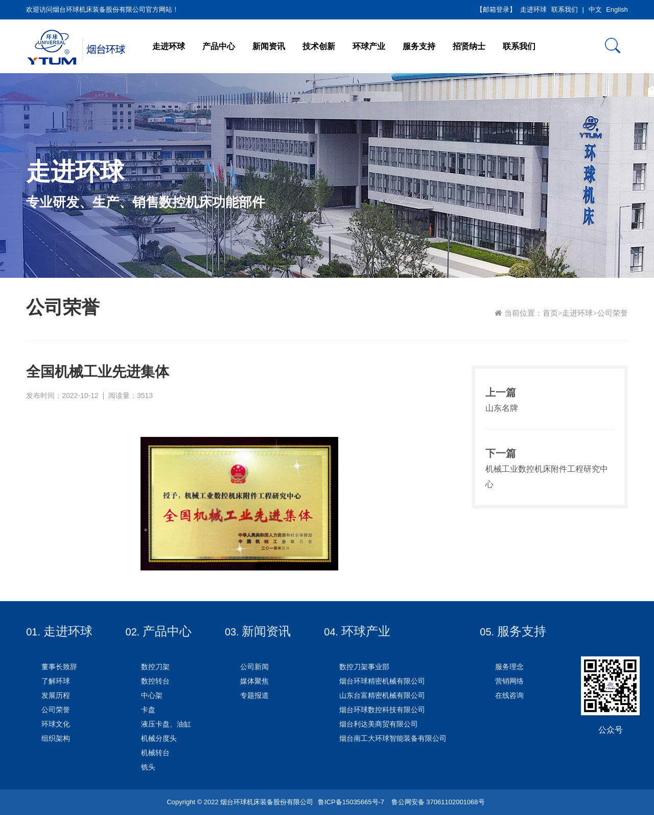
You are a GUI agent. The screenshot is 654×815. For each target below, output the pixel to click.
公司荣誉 (612, 313)
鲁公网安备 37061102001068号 (436, 802)
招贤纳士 (469, 46)
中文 (595, 9)
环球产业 (369, 46)
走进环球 (533, 9)
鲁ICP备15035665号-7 (351, 802)
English (617, 9)
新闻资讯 (268, 46)
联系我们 (564, 9)
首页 (550, 313)
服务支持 (419, 46)
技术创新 (318, 46)
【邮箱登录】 (496, 9)
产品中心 (218, 46)
